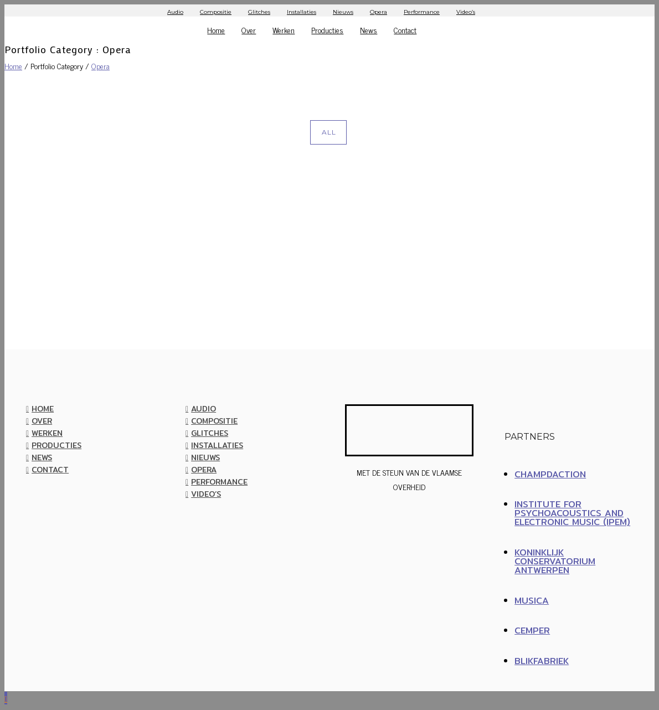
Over (248, 29)
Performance (422, 12)
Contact (405, 29)
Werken (283, 29)
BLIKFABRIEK (541, 661)
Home (216, 29)
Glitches (259, 12)
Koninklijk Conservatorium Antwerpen (554, 561)
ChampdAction (550, 474)
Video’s (465, 12)
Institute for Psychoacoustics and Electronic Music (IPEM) (572, 513)
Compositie (215, 12)
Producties (327, 29)
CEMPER (532, 630)
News (368, 29)
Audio (175, 12)
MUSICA (531, 601)
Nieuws (343, 12)
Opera (378, 12)
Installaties (301, 12)
